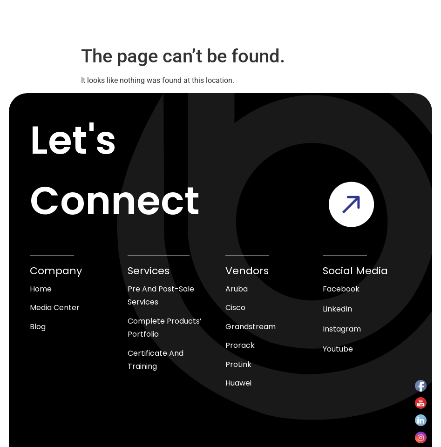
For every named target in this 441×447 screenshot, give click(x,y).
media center (55, 308)
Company (56, 271)
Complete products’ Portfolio (165, 328)
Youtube (338, 349)
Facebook (341, 289)
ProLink (238, 364)
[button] (361, 25)
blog (38, 327)
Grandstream (250, 327)
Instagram (342, 329)
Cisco (235, 308)
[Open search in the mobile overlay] (201, 25)
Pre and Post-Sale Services (161, 296)
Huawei (238, 384)
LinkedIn (337, 309)
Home (41, 289)
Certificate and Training (155, 360)
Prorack (240, 345)
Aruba (236, 289)
